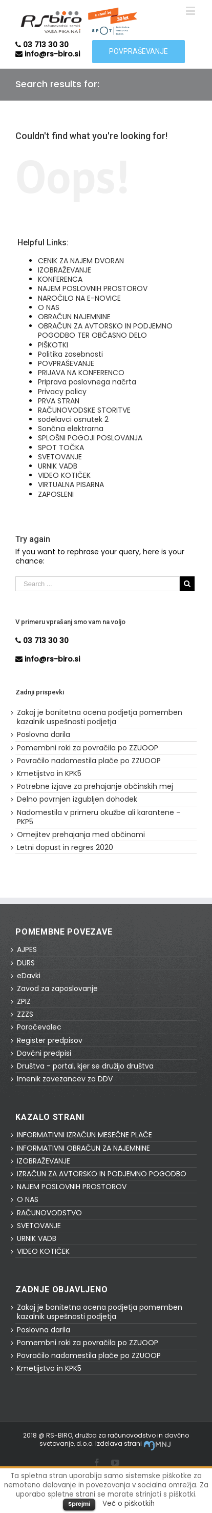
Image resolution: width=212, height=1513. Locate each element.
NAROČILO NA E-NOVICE (79, 298)
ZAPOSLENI (56, 494)
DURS (26, 962)
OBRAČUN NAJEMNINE (74, 317)
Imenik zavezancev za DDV (65, 1078)
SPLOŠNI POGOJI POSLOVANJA (90, 438)
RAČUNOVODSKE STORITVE (84, 410)
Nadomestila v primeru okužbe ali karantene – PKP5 (99, 817)
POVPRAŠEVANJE (66, 363)
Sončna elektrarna (70, 428)
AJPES (27, 949)
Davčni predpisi (44, 1053)
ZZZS (25, 1014)
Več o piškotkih (128, 1503)
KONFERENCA (60, 279)
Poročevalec (39, 1027)
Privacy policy (62, 391)
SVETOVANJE (60, 457)
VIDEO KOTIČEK (64, 475)
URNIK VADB (57, 466)
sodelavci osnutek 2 (73, 419)
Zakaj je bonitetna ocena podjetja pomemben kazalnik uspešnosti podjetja (99, 717)
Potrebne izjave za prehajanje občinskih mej (95, 786)
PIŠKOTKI (53, 345)
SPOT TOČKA (61, 447)
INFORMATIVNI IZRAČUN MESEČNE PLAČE (84, 1134)
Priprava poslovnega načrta (87, 382)
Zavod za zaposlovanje (57, 988)
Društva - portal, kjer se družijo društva (85, 1066)
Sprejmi (79, 1504)
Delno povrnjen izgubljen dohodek (77, 799)
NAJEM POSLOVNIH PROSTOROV (92, 288)
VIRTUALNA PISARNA (71, 484)
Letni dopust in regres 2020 (65, 847)
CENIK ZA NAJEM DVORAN (81, 261)
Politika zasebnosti (70, 354)
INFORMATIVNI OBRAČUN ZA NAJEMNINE (83, 1148)
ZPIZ (24, 1001)
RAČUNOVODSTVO (49, 1212)
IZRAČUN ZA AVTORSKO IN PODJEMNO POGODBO (101, 1173)
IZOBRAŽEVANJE (64, 270)
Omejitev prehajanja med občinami (81, 834)
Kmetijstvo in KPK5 (49, 773)
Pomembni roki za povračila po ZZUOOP (87, 748)
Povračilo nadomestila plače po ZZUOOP (89, 760)
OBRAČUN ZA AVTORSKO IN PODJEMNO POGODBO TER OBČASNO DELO (105, 330)
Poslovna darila (43, 734)
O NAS (48, 307)
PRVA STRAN (58, 401)
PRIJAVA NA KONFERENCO (81, 372)
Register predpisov (49, 1040)
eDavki (28, 975)
